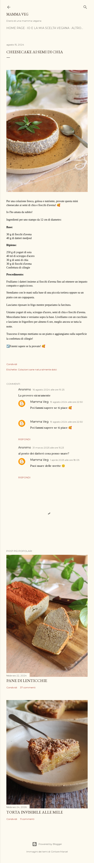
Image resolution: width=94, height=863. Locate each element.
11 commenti (27, 818)
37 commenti (28, 687)
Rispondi (24, 439)
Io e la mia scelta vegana (48, 28)
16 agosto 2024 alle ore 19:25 (48, 389)
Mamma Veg (17, 14)
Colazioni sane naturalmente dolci (37, 369)
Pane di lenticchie (26, 680)
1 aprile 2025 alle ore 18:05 (64, 459)
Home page (15, 28)
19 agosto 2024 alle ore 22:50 (66, 401)
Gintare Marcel (59, 851)
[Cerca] (85, 6)
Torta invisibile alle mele (34, 812)
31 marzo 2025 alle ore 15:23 (48, 447)
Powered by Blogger (47, 844)
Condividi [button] (11, 364)
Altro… (77, 28)
